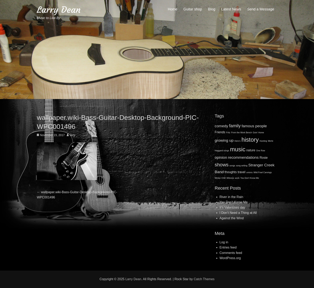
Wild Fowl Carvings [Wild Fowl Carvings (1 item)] (263, 172)
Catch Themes (204, 279)
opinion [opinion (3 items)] (221, 157)
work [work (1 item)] (237, 178)
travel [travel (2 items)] (242, 172)
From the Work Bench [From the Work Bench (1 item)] (241, 132)
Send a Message (260, 9)
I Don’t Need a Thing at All (238, 212)
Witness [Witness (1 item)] (230, 178)
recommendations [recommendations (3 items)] (243, 157)
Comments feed (230, 253)
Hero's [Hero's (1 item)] (237, 141)
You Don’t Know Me (233, 202)
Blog (211, 9)
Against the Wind (231, 218)
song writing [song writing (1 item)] (242, 165)
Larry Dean (59, 9)
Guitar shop (192, 9)
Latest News (231, 9)
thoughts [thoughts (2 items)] (230, 172)
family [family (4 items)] (235, 125)
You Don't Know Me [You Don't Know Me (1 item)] (249, 178)
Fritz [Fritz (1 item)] (228, 132)
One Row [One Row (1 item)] (260, 150)
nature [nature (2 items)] (250, 150)
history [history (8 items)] (250, 139)
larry (72, 135)
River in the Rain (231, 197)
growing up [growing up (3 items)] (224, 140)
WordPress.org (230, 258)
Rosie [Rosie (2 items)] (264, 157)
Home (172, 9)
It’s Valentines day (232, 207)
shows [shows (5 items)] (221, 164)
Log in (223, 242)
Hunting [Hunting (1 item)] (263, 141)
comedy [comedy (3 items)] (221, 126)
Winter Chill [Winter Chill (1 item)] (220, 178)
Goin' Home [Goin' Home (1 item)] (258, 132)
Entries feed (228, 247)
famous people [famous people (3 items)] (254, 126)
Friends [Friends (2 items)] (220, 132)
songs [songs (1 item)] (232, 165)
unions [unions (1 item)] (249, 172)
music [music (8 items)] (238, 149)
